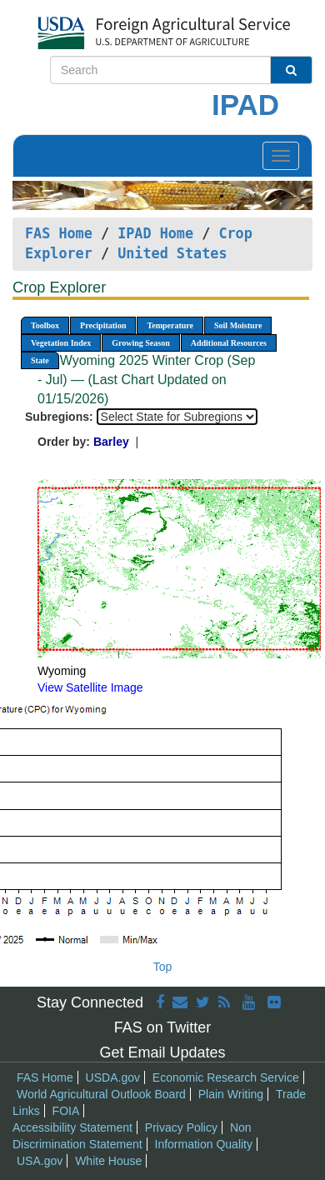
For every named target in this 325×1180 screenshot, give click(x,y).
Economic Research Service (225, 1077)
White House (108, 1161)
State (40, 360)
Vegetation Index (61, 343)
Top (162, 966)
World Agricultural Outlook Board (101, 1094)
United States (172, 253)
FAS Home (58, 233)
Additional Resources (229, 343)
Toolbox (45, 325)
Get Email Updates (162, 1052)
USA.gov (39, 1161)
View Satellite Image (90, 687)
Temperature (170, 325)
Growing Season (141, 343)
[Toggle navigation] (280, 156)
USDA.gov (113, 1077)
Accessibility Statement (72, 1127)
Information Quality (204, 1144)
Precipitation (103, 325)
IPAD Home (155, 233)
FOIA (66, 1111)
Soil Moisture (238, 325)
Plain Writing (230, 1094)
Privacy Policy (181, 1127)
